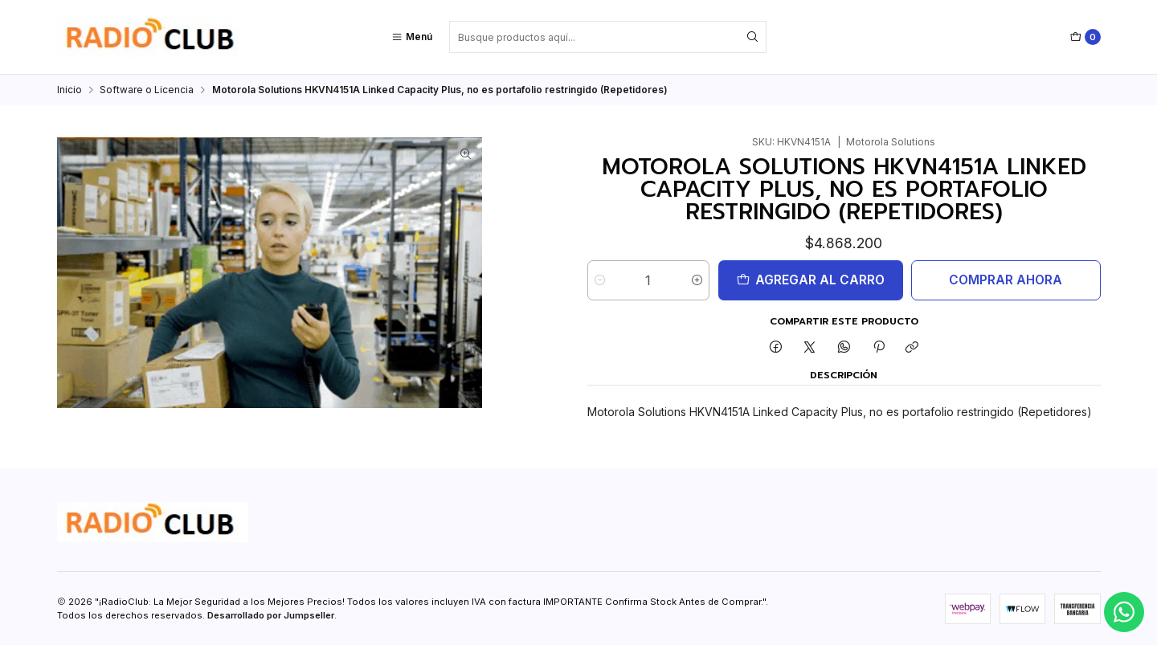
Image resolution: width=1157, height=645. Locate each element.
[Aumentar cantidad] (697, 280)
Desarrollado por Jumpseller (270, 615)
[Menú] (411, 37)
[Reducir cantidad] (599, 280)
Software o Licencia (147, 90)
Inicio (69, 90)
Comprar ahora (1005, 280)
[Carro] (1085, 37)
